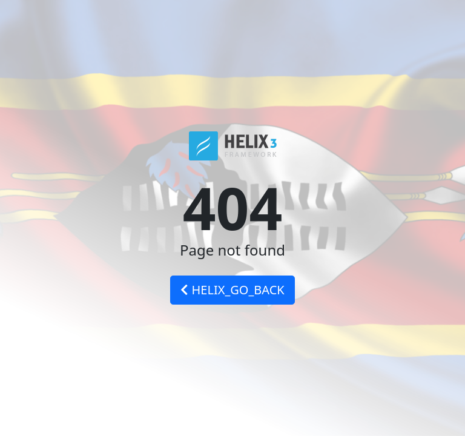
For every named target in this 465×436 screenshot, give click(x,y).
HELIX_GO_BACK (232, 290)
